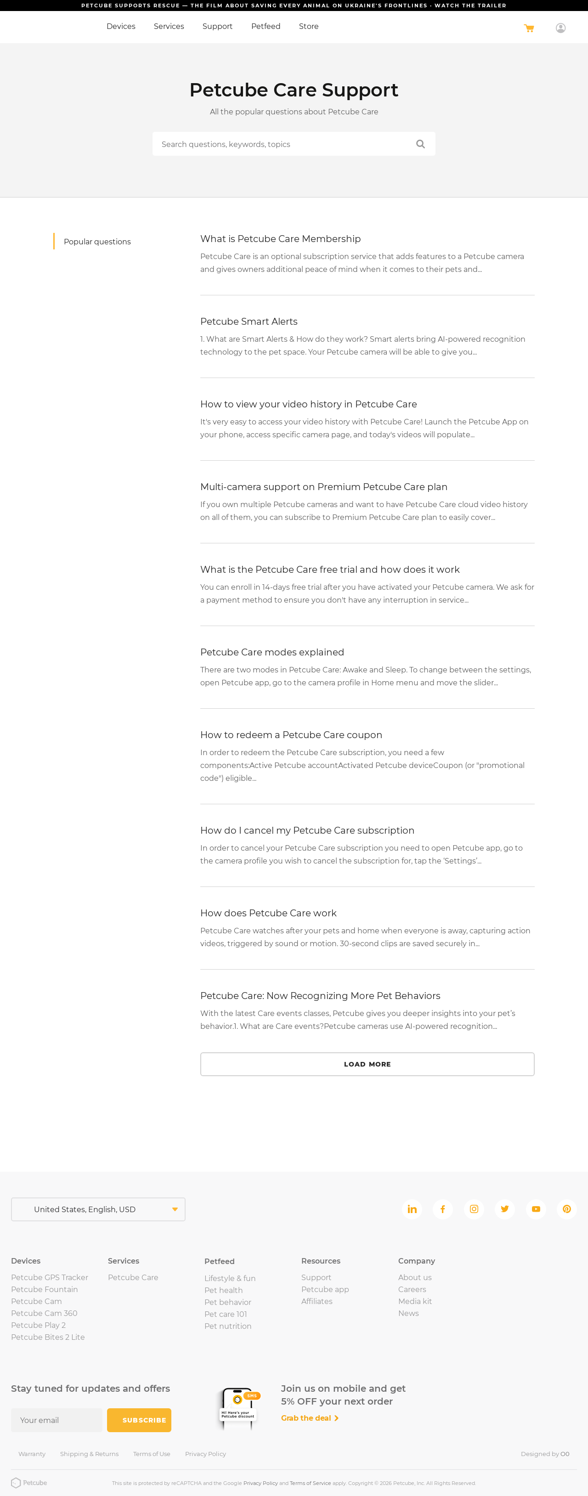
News (408, 1313)
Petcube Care (133, 1277)
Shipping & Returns (89, 1453)
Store (309, 26)
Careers (412, 1289)
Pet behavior (227, 1302)
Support (218, 26)
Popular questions (97, 241)
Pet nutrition (228, 1326)
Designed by (545, 1453)
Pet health (223, 1290)
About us (415, 1277)
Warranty (31, 1453)
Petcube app (325, 1289)
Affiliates (317, 1301)
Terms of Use (151, 1453)
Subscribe (144, 1420)
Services (169, 26)
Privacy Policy (205, 1453)
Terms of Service (310, 1483)
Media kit (415, 1301)
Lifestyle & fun (230, 1278)
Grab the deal (310, 1418)
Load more (367, 1064)
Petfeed (266, 26)
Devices (121, 26)
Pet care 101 (225, 1314)
